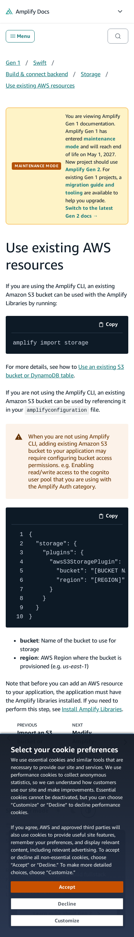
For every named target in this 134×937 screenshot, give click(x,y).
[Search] (118, 36)
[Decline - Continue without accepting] (67, 903)
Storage (90, 74)
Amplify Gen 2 (82, 169)
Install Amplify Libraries (92, 708)
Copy (111, 325)
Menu (20, 36)
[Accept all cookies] (67, 887)
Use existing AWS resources (40, 85)
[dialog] (67, 835)
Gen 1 (13, 62)
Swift (39, 62)
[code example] (67, 343)
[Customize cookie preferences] (67, 920)
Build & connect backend (37, 74)
